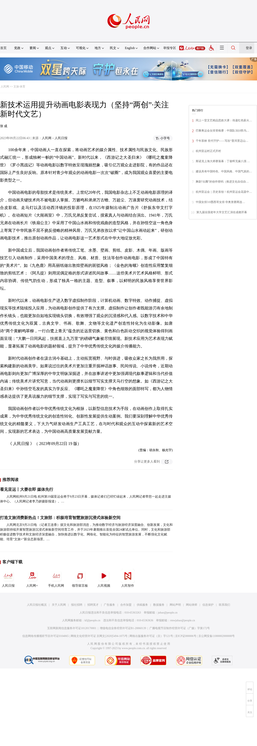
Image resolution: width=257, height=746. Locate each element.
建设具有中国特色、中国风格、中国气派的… (224, 171)
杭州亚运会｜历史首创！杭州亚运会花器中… (224, 191)
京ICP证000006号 (185, 636)
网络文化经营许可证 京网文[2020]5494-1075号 (99, 636)
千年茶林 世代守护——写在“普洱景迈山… (222, 140)
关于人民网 (59, 604)
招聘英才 (93, 604)
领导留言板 (80, 578)
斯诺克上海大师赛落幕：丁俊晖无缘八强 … (223, 161)
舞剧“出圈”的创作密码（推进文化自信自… (222, 181)
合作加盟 (126, 604)
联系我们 (224, 604)
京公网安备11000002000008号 (216, 636)
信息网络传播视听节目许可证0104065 (45, 636)
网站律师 (191, 604)
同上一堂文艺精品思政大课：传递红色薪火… (224, 120)
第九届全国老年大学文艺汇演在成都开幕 (221, 212)
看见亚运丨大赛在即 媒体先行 (26, 489)
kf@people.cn (92, 620)
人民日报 (8, 578)
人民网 (5, 86)
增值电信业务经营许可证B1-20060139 (123, 628)
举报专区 (169, 48)
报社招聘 (76, 604)
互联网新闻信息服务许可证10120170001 (71, 628)
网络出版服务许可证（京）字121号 (151, 636)
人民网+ (32, 578)
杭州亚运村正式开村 (208, 151)
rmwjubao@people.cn (182, 620)
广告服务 (109, 604)
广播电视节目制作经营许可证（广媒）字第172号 (179, 628)
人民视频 (104, 578)
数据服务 (158, 604)
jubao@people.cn (167, 612)
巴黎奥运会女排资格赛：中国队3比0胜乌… (222, 130)
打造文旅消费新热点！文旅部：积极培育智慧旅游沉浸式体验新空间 (60, 517)
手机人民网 (56, 578)
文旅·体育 (19, 86)
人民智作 (128, 578)
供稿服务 (142, 604)
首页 (3, 48)
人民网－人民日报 (54, 138)
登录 (249, 48)
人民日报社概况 (37, 604)
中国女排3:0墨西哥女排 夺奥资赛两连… (220, 202)
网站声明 (175, 604)
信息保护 (208, 604)
